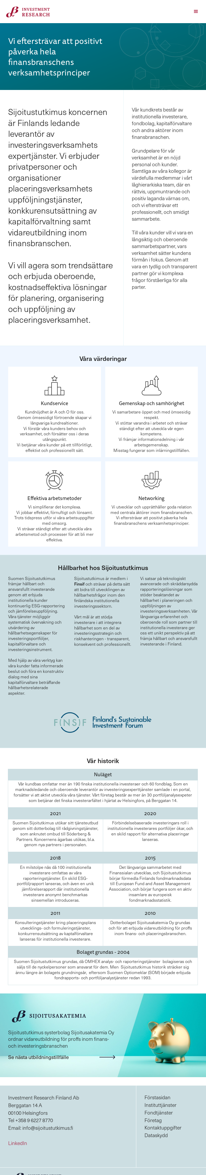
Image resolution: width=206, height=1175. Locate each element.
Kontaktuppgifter (163, 1127)
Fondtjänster (158, 1112)
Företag (153, 1120)
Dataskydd (156, 1135)
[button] (196, 11)
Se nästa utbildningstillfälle (38, 1056)
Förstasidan (157, 1097)
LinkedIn (17, 1142)
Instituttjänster (160, 1104)
